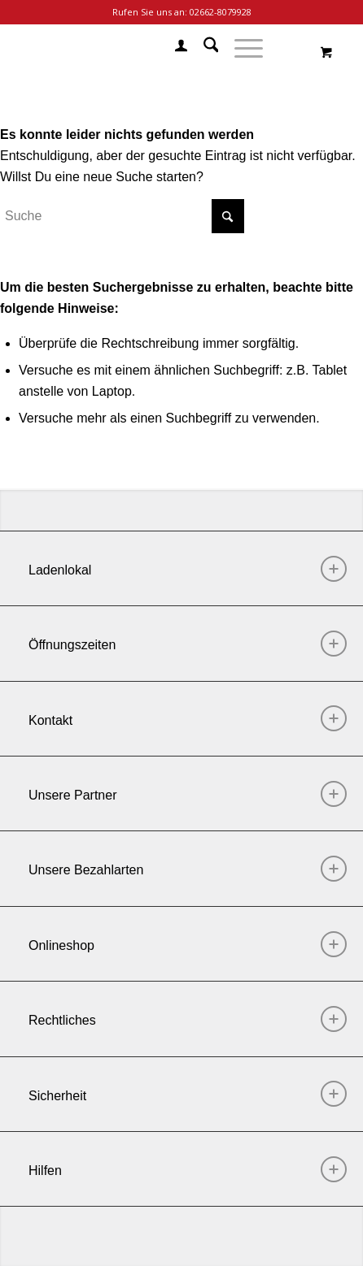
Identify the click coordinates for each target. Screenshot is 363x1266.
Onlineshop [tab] (187, 944)
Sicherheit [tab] (187, 1094)
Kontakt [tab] (187, 718)
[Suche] (203, 48)
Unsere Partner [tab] (187, 794)
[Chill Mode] (145, 48)
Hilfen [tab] (187, 1169)
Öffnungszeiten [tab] (187, 644)
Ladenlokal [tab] (187, 569)
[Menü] (240, 48)
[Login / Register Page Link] (173, 48)
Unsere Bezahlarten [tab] (187, 869)
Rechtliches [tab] (187, 1019)
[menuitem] (173, 48)
